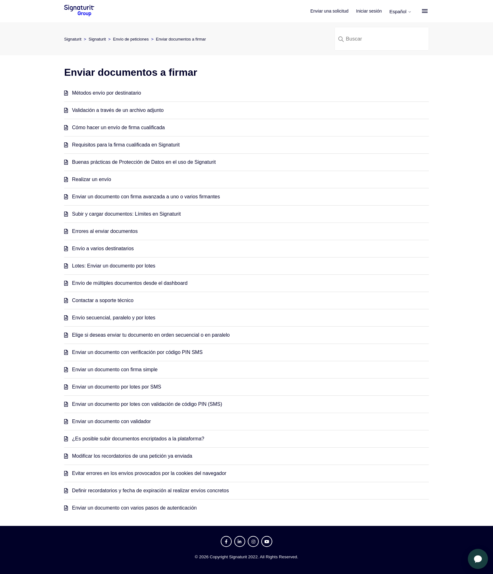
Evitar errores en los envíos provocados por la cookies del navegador (149, 473)
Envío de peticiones (131, 39)
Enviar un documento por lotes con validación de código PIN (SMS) (147, 404)
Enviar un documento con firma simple (115, 369)
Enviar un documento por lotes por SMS (116, 386)
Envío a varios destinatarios (103, 248)
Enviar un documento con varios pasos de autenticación (134, 508)
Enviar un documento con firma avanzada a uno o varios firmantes (146, 196)
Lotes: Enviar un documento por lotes (113, 265)
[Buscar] (382, 39)
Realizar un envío (91, 179)
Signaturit (72, 39)
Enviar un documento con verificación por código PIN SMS (137, 352)
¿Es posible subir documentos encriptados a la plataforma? (138, 438)
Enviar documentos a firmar (181, 39)
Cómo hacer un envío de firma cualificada (118, 127)
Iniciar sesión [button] (369, 11)
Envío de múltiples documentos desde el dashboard (129, 283)
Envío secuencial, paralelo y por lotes (113, 317)
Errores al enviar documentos (105, 231)
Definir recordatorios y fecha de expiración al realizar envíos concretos (150, 490)
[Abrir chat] (478, 559)
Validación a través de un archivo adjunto (117, 110)
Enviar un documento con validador (111, 421)
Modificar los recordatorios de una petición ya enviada (132, 456)
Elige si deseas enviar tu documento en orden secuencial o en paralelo (151, 335)
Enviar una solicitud (329, 11)
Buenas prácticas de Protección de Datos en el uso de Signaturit (144, 162)
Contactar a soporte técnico (103, 300)
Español (400, 11)
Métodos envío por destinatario (106, 93)
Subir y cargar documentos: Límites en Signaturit (126, 214)
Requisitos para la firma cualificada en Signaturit (126, 144)
